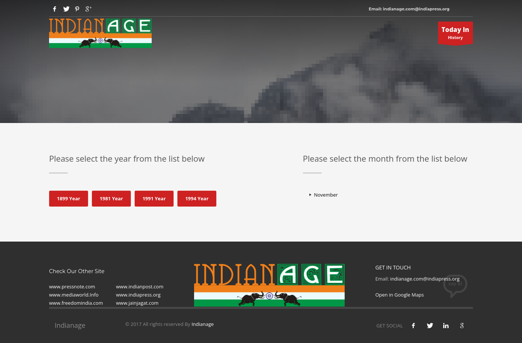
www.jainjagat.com (137, 303)
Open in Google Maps (400, 294)
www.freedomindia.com (76, 303)
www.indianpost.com (139, 286)
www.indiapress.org (138, 294)
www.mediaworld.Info (74, 294)
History (455, 34)
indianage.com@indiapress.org (425, 278)
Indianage (202, 324)
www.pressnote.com (72, 286)
